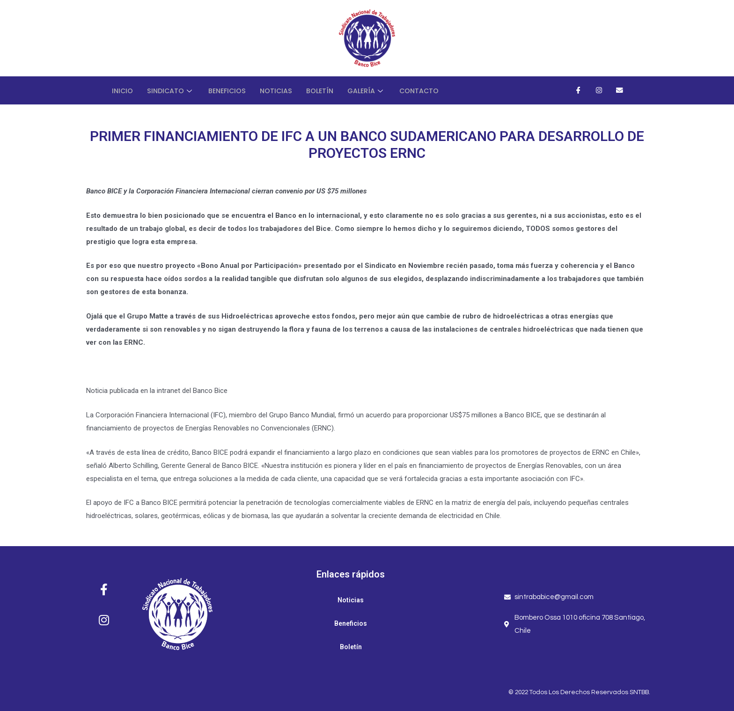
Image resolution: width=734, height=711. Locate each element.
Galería (374, 90)
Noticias (281, 90)
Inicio (123, 90)
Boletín (326, 90)
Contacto (428, 90)
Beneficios (230, 90)
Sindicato (172, 90)
